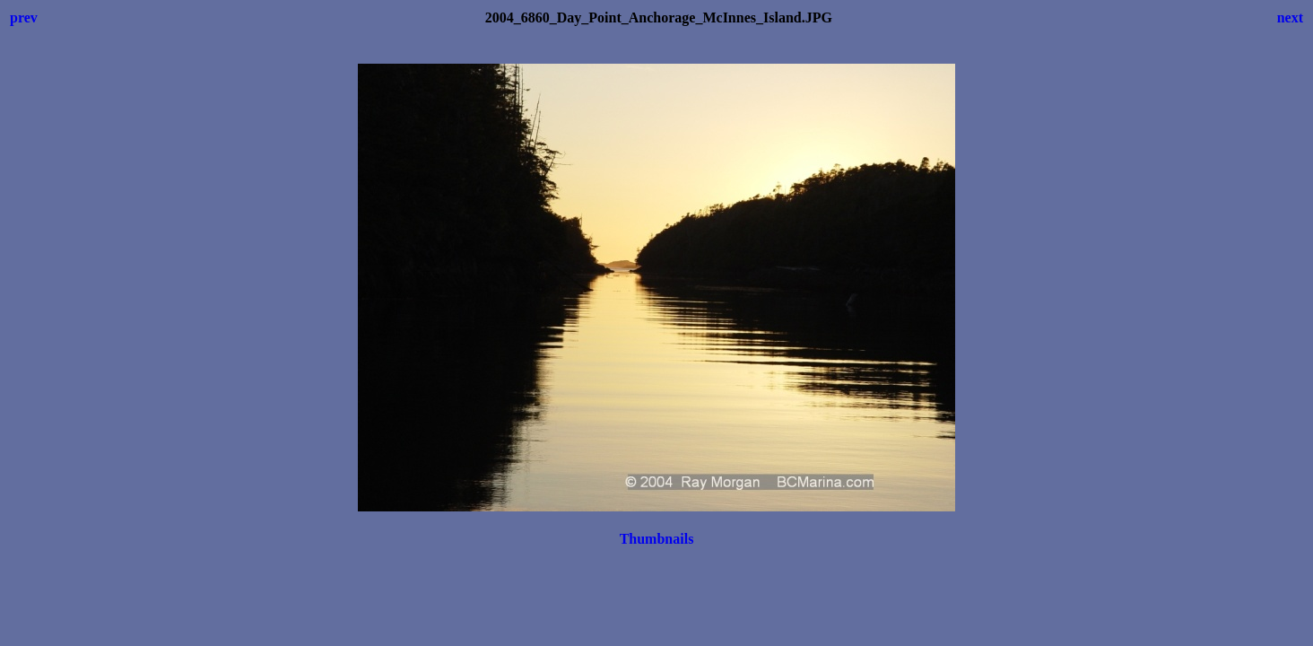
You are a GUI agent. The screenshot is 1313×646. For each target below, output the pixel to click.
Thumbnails (657, 538)
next (1290, 17)
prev (24, 17)
